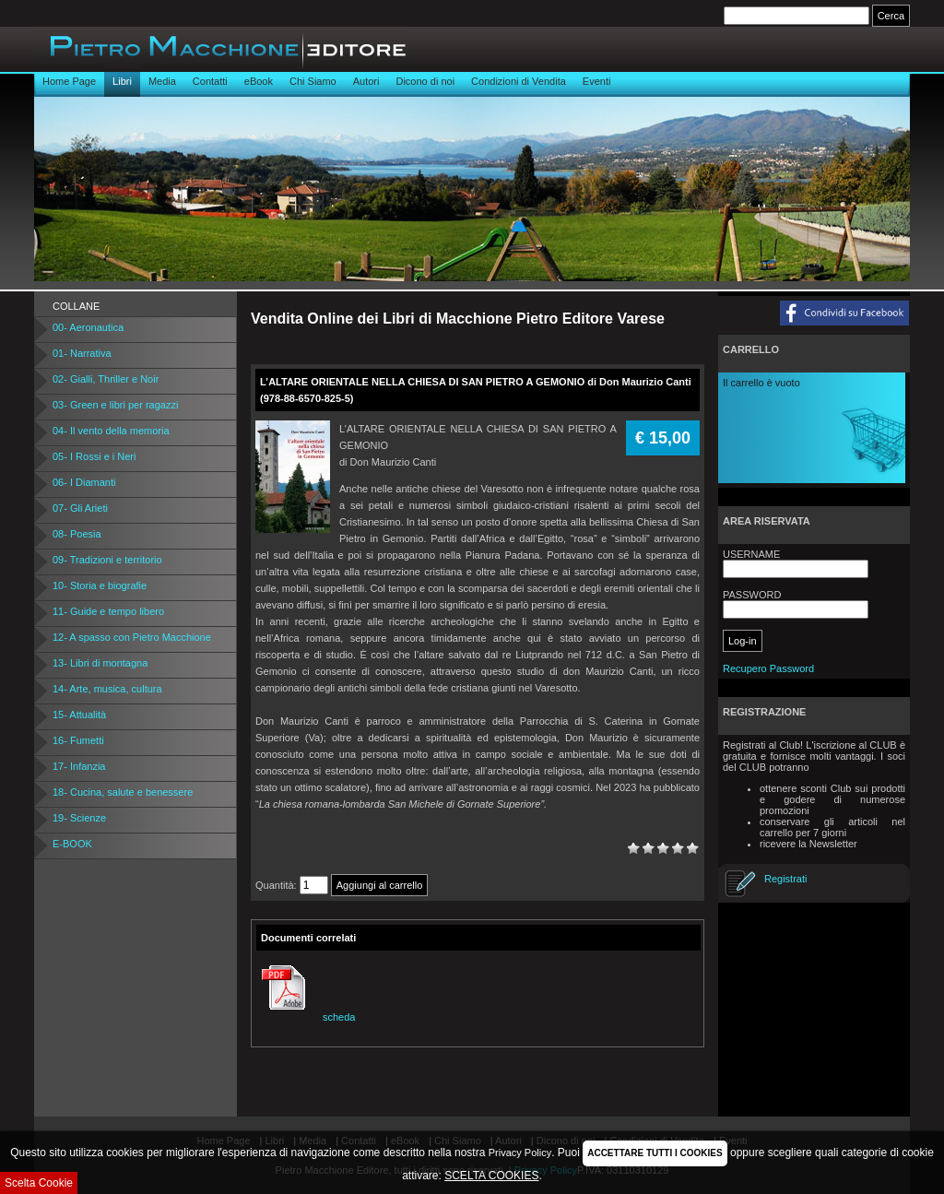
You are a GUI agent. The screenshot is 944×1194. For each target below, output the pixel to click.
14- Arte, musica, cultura (107, 688)
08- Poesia (77, 533)
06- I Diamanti (84, 482)
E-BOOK (72, 843)
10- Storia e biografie (100, 585)
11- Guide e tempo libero (108, 611)
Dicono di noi (424, 81)
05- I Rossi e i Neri (94, 456)
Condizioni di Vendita (518, 81)
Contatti (210, 81)
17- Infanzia (79, 766)
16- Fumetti (78, 740)
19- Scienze (79, 817)
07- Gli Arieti (80, 508)
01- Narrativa (82, 353)
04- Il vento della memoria (111, 430)
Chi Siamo (312, 81)
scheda (305, 1017)
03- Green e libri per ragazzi (115, 404)
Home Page (69, 81)
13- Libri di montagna (100, 662)
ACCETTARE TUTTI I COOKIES (654, 1153)
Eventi (597, 81)
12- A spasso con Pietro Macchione (132, 637)
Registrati (785, 878)
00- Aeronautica (88, 327)
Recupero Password (768, 668)
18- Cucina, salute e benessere (123, 792)
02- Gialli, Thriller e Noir (106, 378)
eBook (258, 81)
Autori (366, 81)
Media (162, 81)
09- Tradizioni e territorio (107, 559)
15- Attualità (79, 714)
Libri (122, 81)
